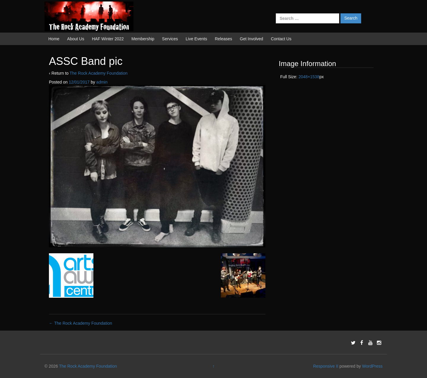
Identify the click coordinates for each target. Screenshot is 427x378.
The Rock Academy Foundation (99, 73)
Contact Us (281, 38)
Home (53, 38)
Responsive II (325, 366)
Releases (223, 38)
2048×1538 (308, 76)
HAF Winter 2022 (108, 38)
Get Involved (251, 38)
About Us (75, 38)
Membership (142, 38)
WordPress (372, 366)
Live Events (196, 38)
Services (170, 38)
